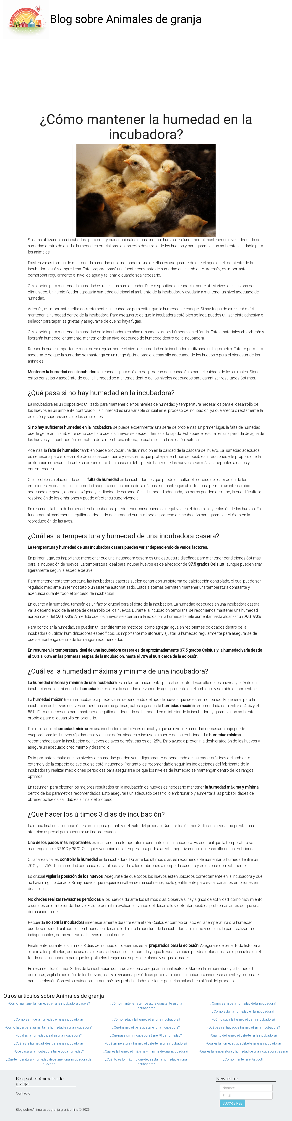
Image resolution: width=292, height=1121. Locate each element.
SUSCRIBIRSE (232, 1103)
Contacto (23, 1093)
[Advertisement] (146, 73)
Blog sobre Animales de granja (126, 19)
